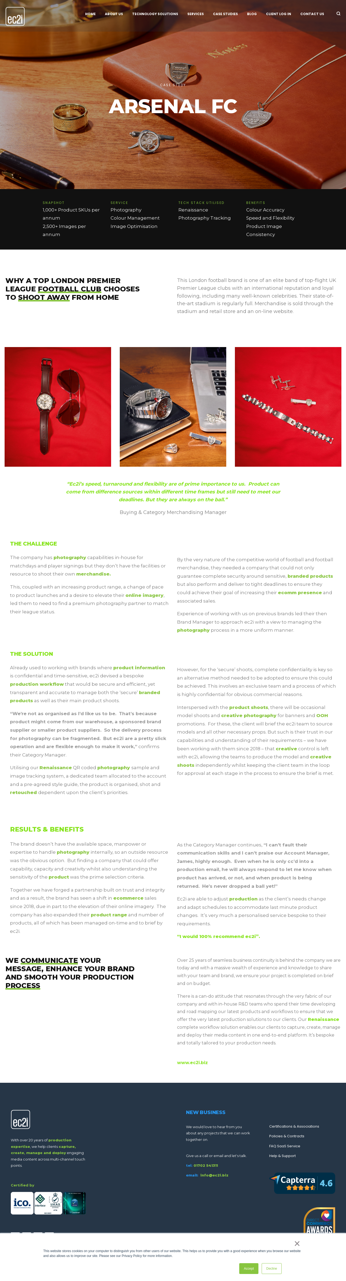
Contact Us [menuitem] (312, 14)
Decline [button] (271, 1268)
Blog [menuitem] (252, 14)
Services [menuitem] (195, 14)
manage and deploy (46, 1153)
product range (109, 914)
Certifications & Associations (294, 1126)
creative (286, 748)
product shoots (248, 707)
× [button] (297, 1243)
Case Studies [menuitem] (225, 14)
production (243, 899)
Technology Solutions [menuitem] (155, 14)
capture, (67, 1146)
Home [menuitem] (90, 14)
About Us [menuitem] (114, 14)
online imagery (144, 595)
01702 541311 (206, 1165)
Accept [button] (249, 1268)
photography (70, 557)
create (17, 1153)
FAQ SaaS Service (284, 1146)
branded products (310, 576)
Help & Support (282, 1155)
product (59, 877)
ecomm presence (300, 592)
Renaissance (55, 767)
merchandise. (93, 574)
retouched (24, 792)
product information (139, 667)
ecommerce (128, 898)
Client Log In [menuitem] (278, 14)
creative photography (249, 715)
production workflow (37, 684)
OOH (322, 715)
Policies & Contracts (286, 1136)
